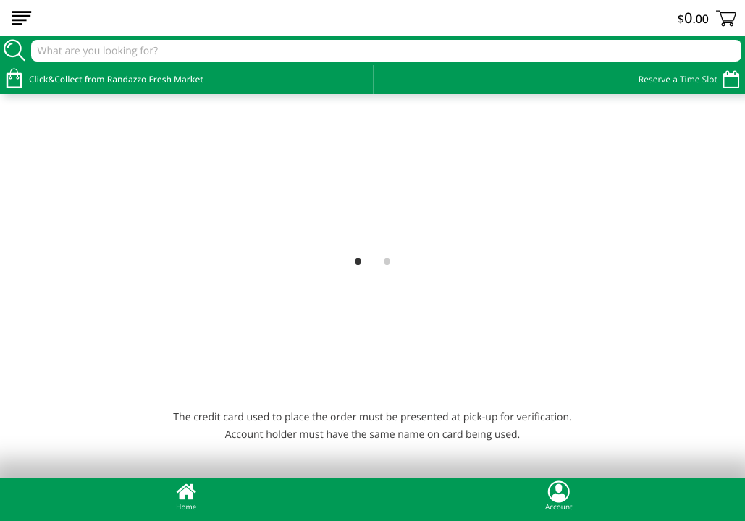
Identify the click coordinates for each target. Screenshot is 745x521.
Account (559, 495)
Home (186, 495)
